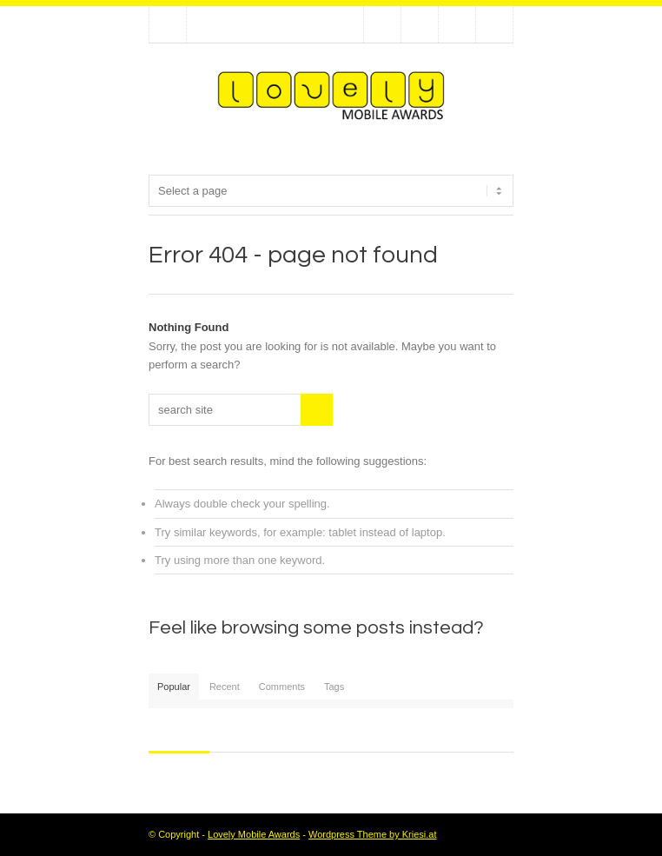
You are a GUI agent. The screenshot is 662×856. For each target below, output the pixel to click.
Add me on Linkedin (457, 24)
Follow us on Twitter (382, 24)
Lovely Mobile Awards (254, 834)
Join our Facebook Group (419, 24)
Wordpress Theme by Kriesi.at (372, 834)
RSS (494, 24)
